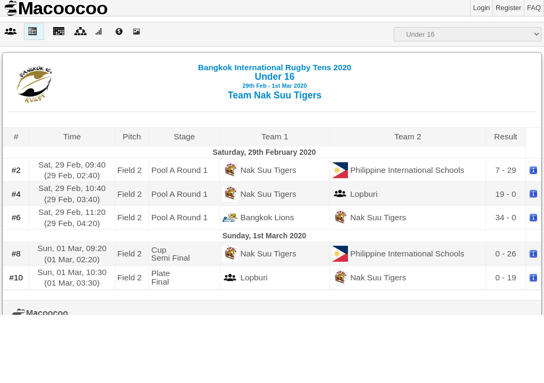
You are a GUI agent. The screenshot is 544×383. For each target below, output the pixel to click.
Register (508, 8)
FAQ (534, 8)
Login (481, 8)
